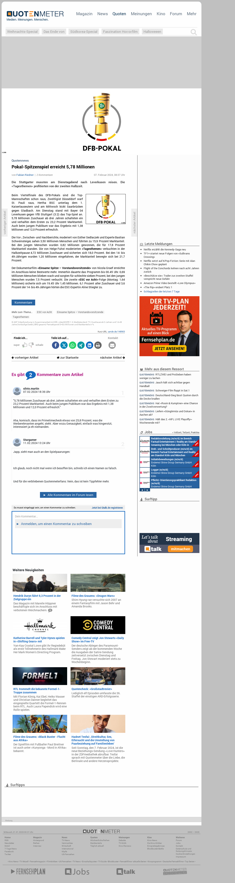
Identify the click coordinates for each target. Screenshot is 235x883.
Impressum (181, 856)
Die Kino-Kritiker (154, 843)
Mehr (191, 13)
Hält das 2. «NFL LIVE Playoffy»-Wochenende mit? (165, 421)
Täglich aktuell (97, 846)
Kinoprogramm (154, 861)
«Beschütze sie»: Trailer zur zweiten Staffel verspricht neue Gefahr (168, 277)
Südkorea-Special (83, 31)
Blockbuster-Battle (155, 848)
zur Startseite (68, 357)
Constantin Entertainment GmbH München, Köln (169, 441)
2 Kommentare (45, 174)
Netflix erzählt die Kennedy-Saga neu (165, 249)
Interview (37, 846)
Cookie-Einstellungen (185, 854)
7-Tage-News (11, 848)
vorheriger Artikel (25, 357)
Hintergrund (38, 840)
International (68, 848)
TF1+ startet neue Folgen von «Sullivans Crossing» (167, 255)
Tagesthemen (21, 316)
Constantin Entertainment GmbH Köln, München (169, 452)
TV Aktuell (24, 861)
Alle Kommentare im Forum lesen (68, 495)
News (102, 13)
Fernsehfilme (126, 861)
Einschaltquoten (89, 861)
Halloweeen (152, 31)
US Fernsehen (65, 861)
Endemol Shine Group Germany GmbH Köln (169, 462)
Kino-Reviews (125, 846)
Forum (176, 13)
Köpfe (64, 851)
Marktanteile (96, 843)
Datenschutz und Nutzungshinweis (184, 849)
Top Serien (189, 861)
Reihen (36, 843)
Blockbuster (113, 861)
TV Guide (102, 861)
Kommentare (23, 302)
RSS (6, 840)
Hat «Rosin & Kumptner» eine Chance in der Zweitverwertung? (168, 405)
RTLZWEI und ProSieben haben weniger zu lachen (165, 376)
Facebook (9, 851)
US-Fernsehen (68, 854)
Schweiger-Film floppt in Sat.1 (164, 390)
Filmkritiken (52, 861)
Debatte (122, 840)
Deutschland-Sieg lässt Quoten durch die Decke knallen (168, 397)
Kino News (13, 861)
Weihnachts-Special (22, 31)
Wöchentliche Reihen (100, 840)
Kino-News (152, 840)
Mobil (7, 846)
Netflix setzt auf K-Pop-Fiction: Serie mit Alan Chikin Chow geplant (169, 262)
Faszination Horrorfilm (120, 31)
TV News (77, 861)
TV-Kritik (122, 843)
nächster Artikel (112, 357)
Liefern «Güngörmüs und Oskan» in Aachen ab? (167, 413)
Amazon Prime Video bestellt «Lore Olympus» (169, 283)
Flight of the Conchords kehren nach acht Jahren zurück (171, 269)
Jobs (178, 843)
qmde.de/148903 (116, 331)
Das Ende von (54, 31)
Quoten (119, 13)
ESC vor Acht (44, 312)
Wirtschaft (66, 846)
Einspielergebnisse (155, 846)
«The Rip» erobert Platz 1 (158, 287)
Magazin (84, 13)
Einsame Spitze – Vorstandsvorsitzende (80, 312)
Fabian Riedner (25, 174)
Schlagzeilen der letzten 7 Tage (162, 291)
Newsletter (9, 843)
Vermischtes (67, 843)
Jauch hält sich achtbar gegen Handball (164, 384)
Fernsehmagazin (37, 861)
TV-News (66, 840)
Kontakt (179, 846)
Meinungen (141, 13)
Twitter (8, 854)
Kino (161, 13)
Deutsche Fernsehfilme (173, 861)
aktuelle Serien (139, 861)
